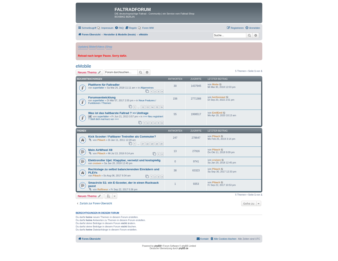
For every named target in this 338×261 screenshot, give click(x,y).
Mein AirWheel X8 (100, 150)
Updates (83, 46)
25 (161, 143)
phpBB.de (183, 248)
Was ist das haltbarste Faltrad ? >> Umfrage (118, 113)
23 (152, 143)
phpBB (157, 246)
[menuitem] (105, 28)
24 (157, 143)
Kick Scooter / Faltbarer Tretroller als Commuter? (122, 136)
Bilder (92, 46)
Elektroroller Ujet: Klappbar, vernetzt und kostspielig (124, 160)
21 (143, 143)
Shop (109, 46)
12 (143, 107)
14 (152, 107)
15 (157, 107)
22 (147, 143)
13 (147, 107)
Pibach (101, 140)
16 (161, 107)
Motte (215, 84)
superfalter (98, 87)
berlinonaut (218, 97)
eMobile (83, 66)
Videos (100, 46)
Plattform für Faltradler (104, 84)
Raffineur (102, 189)
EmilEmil (217, 112)
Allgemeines (147, 87)
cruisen (97, 163)
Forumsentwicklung (102, 97)
